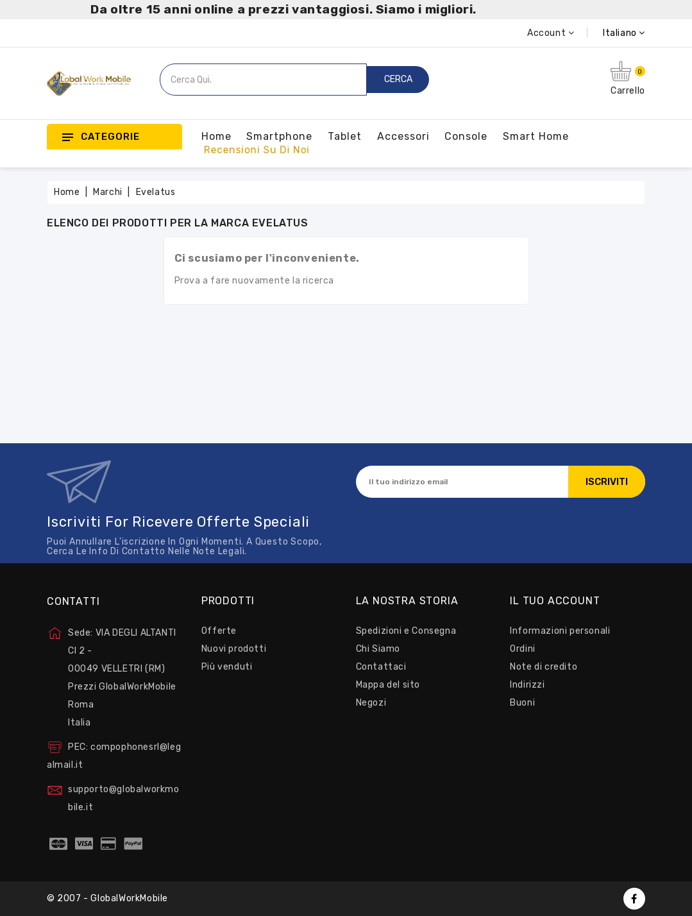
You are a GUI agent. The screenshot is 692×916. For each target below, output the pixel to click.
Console (465, 136)
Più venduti (227, 666)
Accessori (403, 136)
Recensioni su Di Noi (257, 150)
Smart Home (536, 136)
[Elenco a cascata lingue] (609, 33)
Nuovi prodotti (233, 648)
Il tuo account (555, 601)
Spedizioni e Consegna (406, 630)
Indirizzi (527, 684)
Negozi (371, 702)
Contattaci (381, 666)
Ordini (523, 648)
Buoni (522, 702)
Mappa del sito (388, 684)
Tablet (345, 136)
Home (216, 136)
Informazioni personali (560, 630)
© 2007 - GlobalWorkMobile (107, 898)
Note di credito (543, 666)
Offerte (219, 630)
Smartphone (279, 136)
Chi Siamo (378, 648)
